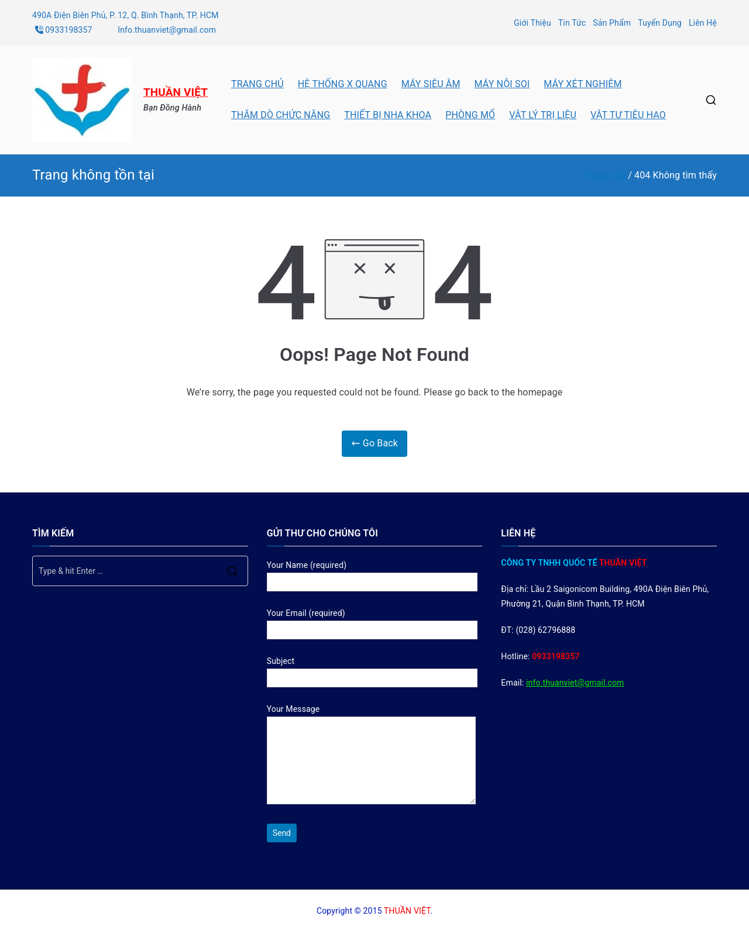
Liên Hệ (703, 22)
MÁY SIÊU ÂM (431, 83)
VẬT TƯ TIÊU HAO (628, 115)
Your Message (371, 755)
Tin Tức (572, 22)
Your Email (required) (372, 621)
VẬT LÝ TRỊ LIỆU (542, 115)
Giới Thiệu (532, 22)
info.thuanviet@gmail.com (575, 682)
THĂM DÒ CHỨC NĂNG (280, 115)
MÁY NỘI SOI (502, 83)
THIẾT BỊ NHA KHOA (387, 115)
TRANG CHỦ (257, 83)
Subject (372, 669)
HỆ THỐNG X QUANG (342, 83)
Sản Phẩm (612, 22)
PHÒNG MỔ (470, 115)
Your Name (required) (372, 573)
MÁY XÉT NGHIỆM (582, 83)
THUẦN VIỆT (175, 92)
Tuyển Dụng (660, 22)
